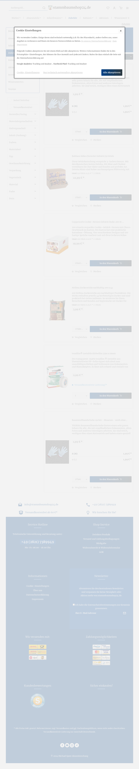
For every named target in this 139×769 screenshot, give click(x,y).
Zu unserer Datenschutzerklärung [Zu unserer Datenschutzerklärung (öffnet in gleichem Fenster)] (96, 41)
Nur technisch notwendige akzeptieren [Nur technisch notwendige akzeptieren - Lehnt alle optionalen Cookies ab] (63, 72)
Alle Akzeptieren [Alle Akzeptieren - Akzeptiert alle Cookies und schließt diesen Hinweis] (112, 72)
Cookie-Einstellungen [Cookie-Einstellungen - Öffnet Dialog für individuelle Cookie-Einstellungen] (28, 72)
